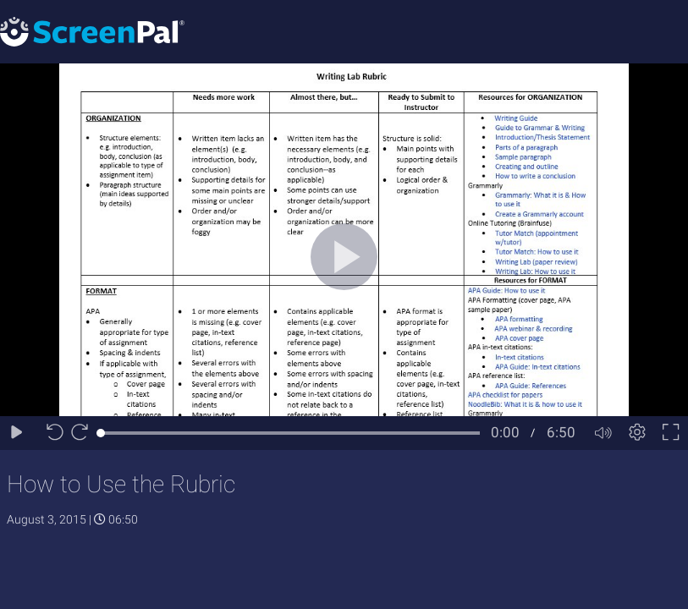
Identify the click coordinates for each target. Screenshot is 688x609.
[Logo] (92, 31)
